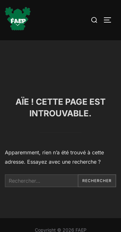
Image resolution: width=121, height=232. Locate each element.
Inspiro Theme (45, 211)
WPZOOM (80, 211)
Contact (60, 204)
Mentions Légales (60, 197)
